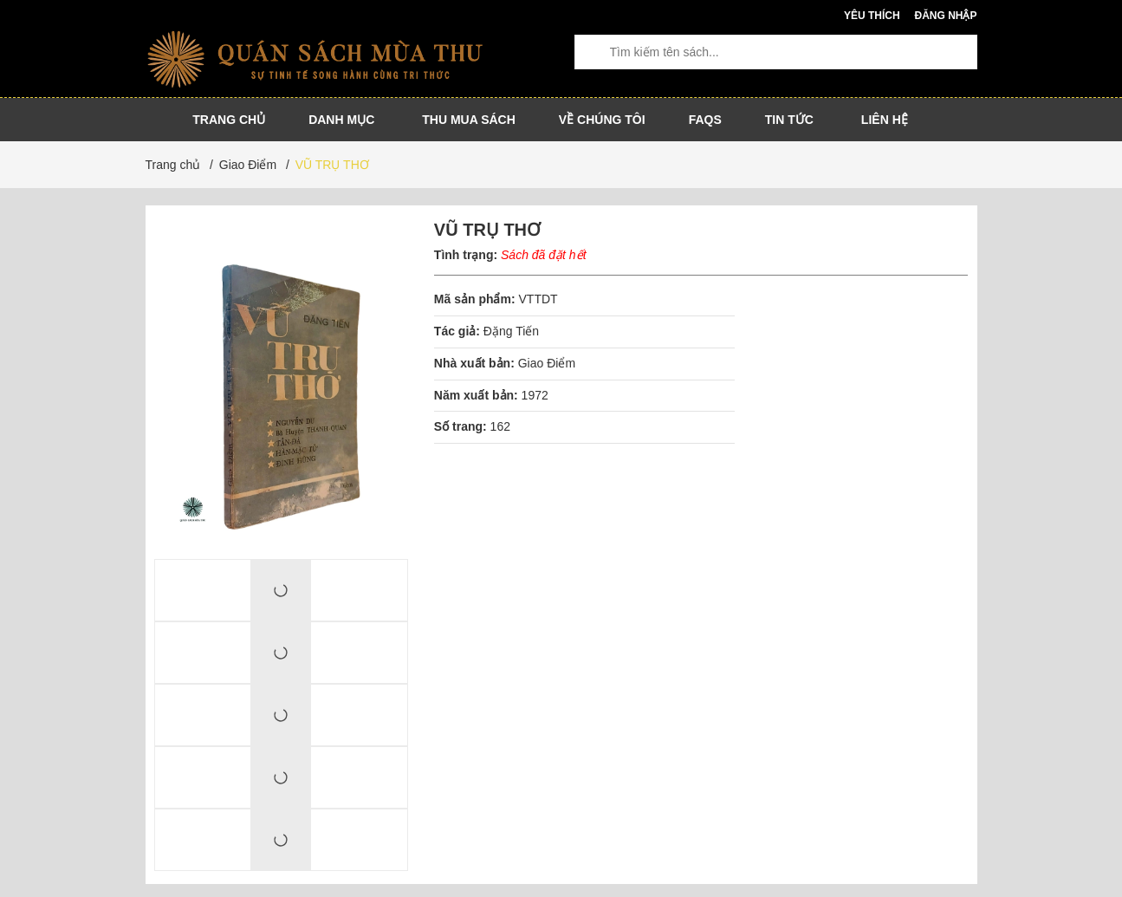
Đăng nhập (945, 16)
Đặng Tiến (511, 331)
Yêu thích (872, 16)
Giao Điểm (546, 363)
